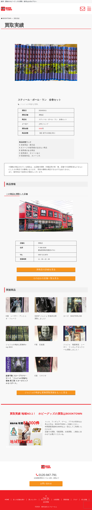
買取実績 (66, 499)
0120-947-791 (48, 475)
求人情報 (84, 499)
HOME (7, 499)
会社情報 (46, 502)
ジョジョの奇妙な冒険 (29, 104)
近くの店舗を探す (19, 499)
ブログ (75, 499)
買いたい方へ (33, 499)
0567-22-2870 (43, 255)
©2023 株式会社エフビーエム (46, 507)
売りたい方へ (45, 499)
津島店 (41, 115)
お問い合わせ (46, 483)
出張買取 (56, 499)
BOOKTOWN (6, 18)
